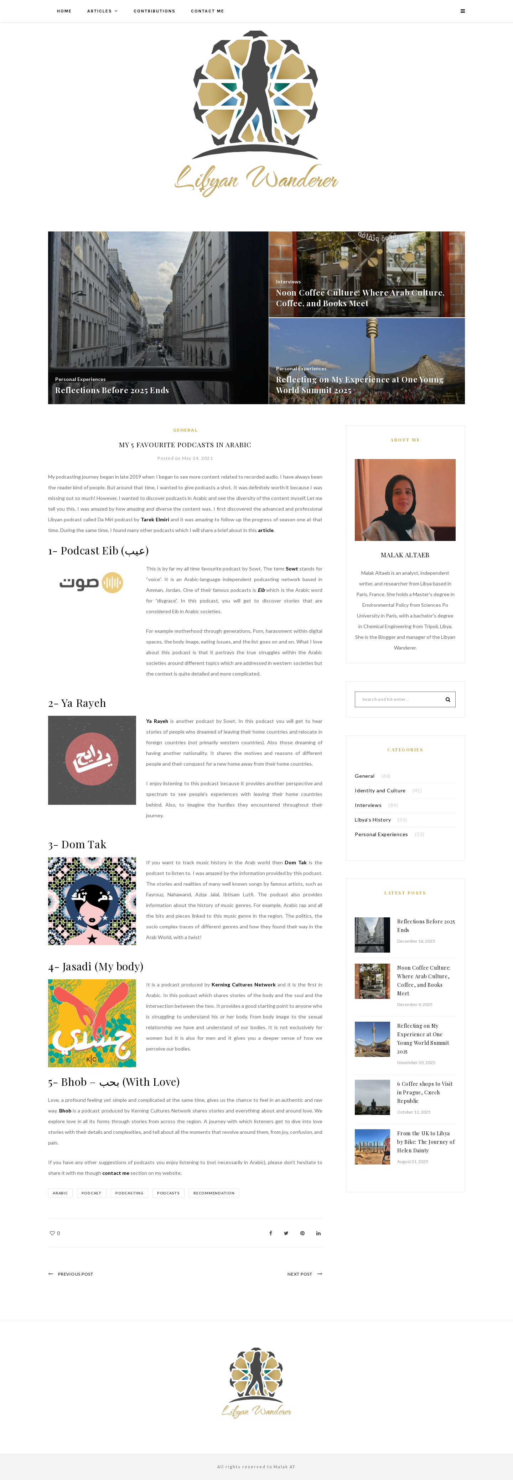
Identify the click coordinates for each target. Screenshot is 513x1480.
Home (64, 11)
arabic (60, 1193)
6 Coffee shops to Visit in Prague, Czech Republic (424, 1092)
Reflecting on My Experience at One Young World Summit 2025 (423, 1038)
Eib (261, 590)
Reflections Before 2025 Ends (426, 925)
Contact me (207, 11)
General (185, 430)
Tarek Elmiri (155, 519)
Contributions (155, 11)
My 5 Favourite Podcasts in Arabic (185, 444)
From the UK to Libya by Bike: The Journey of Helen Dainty (426, 1142)
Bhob (65, 1111)
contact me (116, 1173)
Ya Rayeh (157, 721)
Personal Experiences (381, 834)
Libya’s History (373, 820)
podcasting (134, 1193)
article (266, 530)
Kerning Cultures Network (244, 984)
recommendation (222, 1193)
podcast (94, 1193)
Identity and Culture (380, 790)
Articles (99, 11)
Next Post (297, 1274)
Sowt (292, 569)
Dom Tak (296, 862)
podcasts (174, 1193)
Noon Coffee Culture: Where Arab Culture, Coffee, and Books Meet (424, 980)
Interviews (368, 805)
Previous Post (77, 1274)
